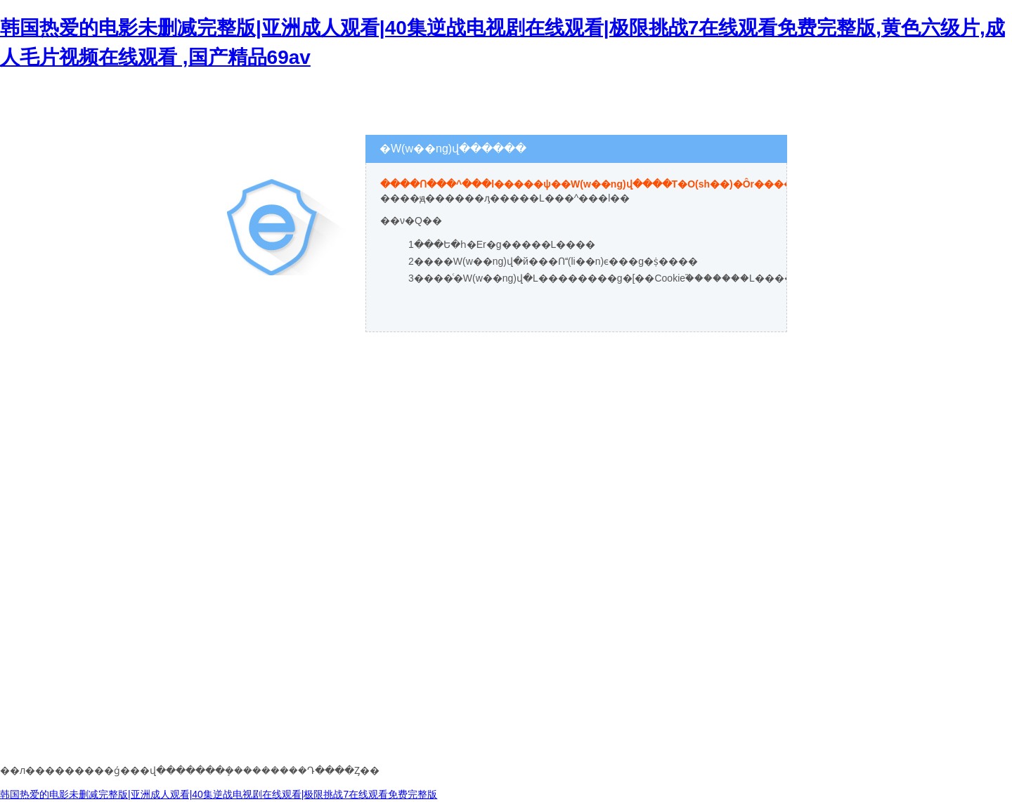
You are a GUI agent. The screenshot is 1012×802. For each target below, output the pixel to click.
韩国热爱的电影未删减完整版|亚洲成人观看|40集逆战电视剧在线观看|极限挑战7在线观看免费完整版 (218, 794)
